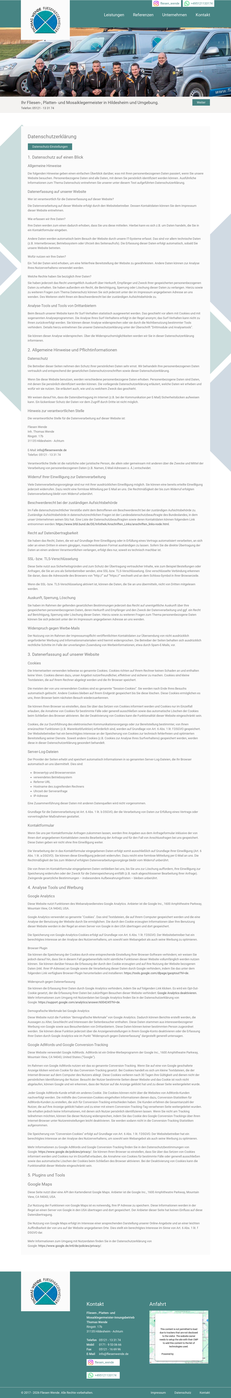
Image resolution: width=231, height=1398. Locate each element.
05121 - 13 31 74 (110, 1340)
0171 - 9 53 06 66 (110, 1344)
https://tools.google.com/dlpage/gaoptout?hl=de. (156, 973)
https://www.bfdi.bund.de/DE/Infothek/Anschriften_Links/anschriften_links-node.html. (113, 524)
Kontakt (205, 1392)
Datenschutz (182, 1392)
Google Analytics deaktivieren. (177, 993)
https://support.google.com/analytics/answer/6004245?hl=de (79, 1002)
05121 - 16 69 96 (110, 1349)
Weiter (201, 102)
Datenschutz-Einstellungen (50, 146)
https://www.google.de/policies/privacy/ (64, 1151)
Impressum (158, 1392)
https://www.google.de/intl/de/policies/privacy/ (69, 1246)
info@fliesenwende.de (52, 450)
